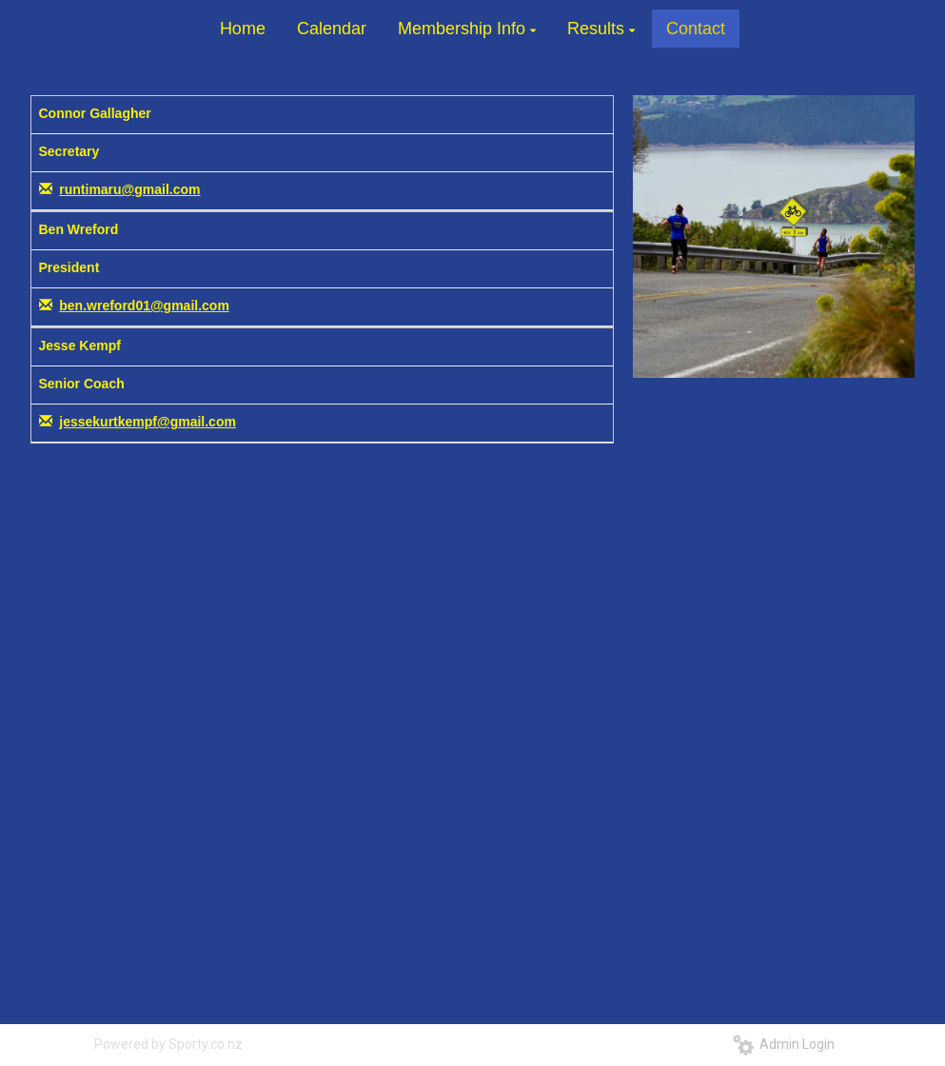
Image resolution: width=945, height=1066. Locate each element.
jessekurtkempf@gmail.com (147, 421)
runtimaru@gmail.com (129, 189)
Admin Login (784, 1044)
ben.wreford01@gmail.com (144, 305)
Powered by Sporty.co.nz (168, 1044)
